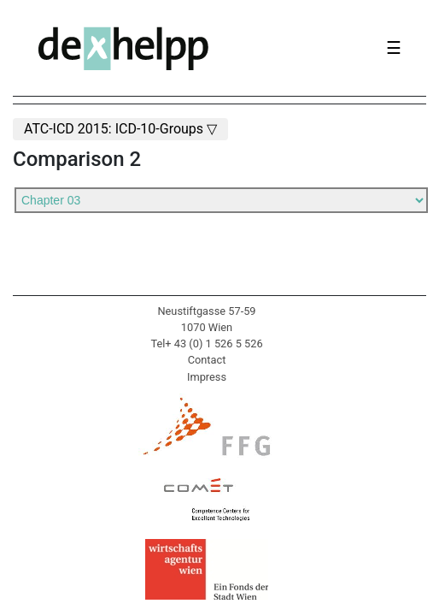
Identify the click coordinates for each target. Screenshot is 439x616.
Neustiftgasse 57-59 (206, 311)
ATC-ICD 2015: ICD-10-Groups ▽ (120, 129)
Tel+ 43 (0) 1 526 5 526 (206, 343)
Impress (206, 376)
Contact (207, 359)
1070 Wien (206, 327)
